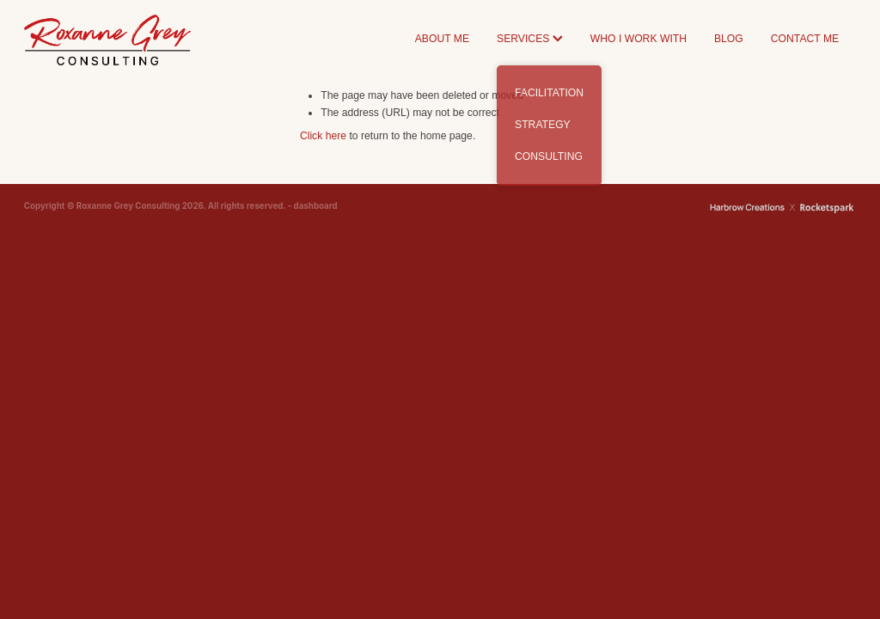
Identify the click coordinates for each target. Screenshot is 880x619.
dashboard (316, 206)
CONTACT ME (805, 39)
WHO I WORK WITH (638, 39)
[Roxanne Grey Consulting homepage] (107, 39)
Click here (323, 136)
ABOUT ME (442, 39)
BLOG (728, 39)
